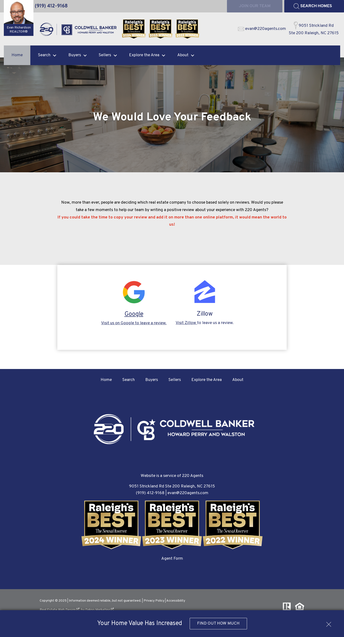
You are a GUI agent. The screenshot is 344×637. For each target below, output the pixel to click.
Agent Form (172, 558)
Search (128, 380)
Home (17, 55)
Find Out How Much (218, 623)
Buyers (151, 380)
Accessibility (175, 601)
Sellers (174, 380)
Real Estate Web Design (59, 610)
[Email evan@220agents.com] (262, 29)
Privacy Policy (154, 601)
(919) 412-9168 (150, 493)
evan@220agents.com (187, 493)
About (237, 380)
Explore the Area (206, 380)
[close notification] (329, 622)
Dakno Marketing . (100, 610)
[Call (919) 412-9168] (51, 6)
